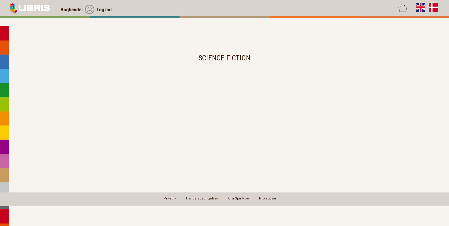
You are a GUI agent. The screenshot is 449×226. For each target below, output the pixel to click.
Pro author (267, 198)
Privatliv (170, 198)
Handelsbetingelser (202, 198)
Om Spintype (238, 198)
